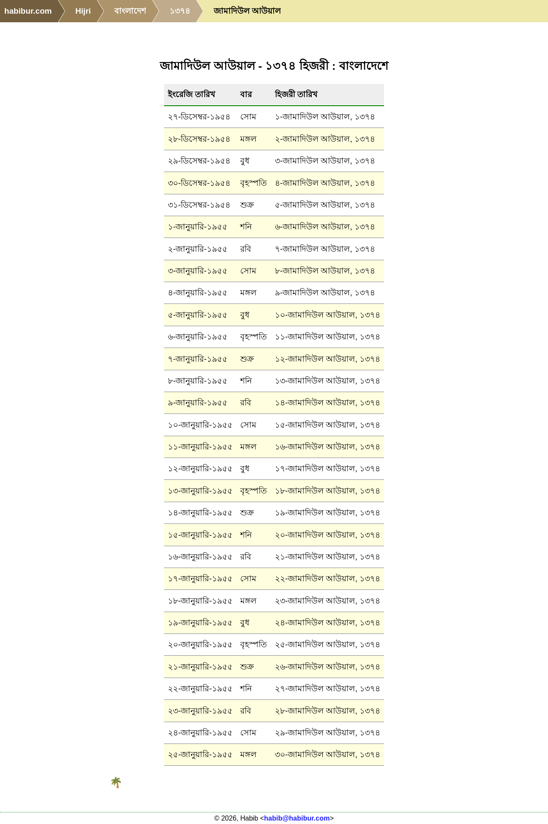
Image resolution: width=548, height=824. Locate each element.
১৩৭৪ (180, 10)
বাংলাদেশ (130, 10)
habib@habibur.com (297, 818)
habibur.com (28, 10)
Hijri (83, 10)
